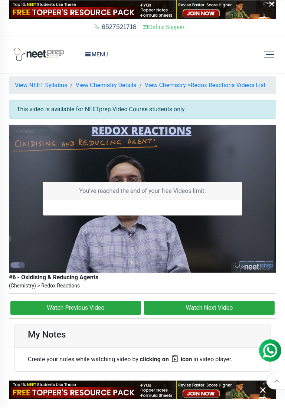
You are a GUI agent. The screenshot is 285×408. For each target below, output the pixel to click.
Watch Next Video (209, 307)
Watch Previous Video (75, 307)
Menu (96, 54)
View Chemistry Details (106, 85)
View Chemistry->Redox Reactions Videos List (205, 85)
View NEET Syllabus (41, 85)
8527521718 (115, 26)
